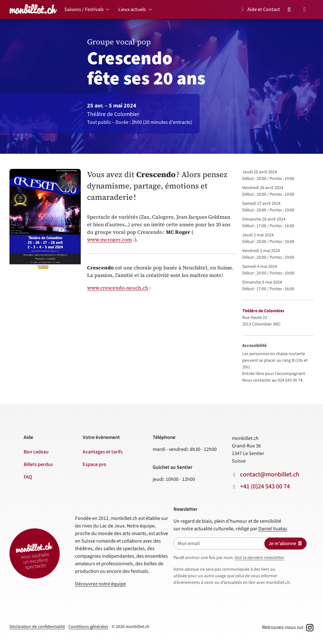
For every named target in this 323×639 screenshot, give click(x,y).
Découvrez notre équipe (100, 583)
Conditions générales (88, 627)
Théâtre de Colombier (263, 311)
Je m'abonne (285, 543)
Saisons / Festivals (84, 9)
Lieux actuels (132, 9)
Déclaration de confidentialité (37, 627)
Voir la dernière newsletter (259, 558)
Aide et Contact (259, 9)
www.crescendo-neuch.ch (117, 287)
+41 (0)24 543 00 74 (265, 486)
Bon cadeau (36, 451)
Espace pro (94, 464)
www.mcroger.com (109, 239)
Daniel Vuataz (272, 528)
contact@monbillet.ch (269, 474)
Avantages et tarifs (103, 451)
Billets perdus (38, 464)
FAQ (28, 477)
